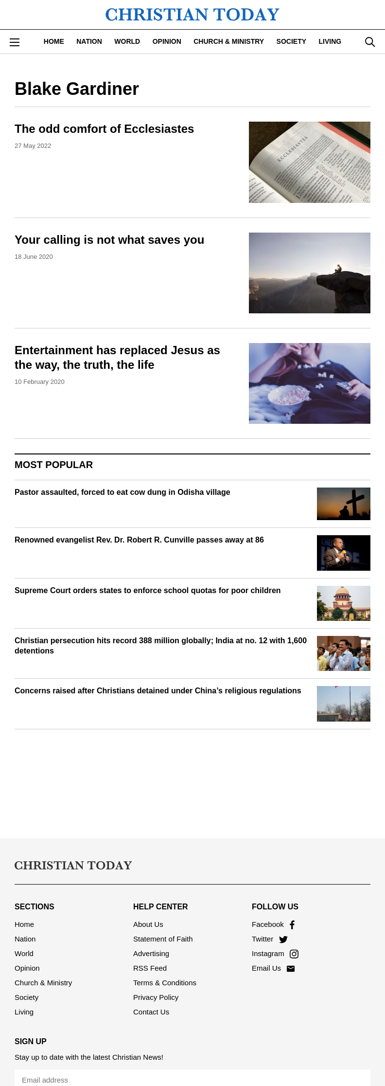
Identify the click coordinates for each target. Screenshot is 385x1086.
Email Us (273, 968)
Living (330, 41)
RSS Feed (150, 968)
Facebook (273, 924)
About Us (148, 924)
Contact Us (151, 1012)
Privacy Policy (155, 997)
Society (291, 41)
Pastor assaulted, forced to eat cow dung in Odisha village (122, 492)
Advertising (151, 953)
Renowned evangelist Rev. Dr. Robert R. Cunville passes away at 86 (139, 540)
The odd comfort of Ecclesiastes (104, 128)
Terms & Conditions (164, 982)
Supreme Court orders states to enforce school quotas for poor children (148, 590)
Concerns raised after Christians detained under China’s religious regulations (158, 691)
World (127, 41)
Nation (89, 41)
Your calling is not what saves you (109, 239)
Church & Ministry (228, 41)
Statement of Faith (163, 939)
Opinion (167, 41)
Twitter (270, 939)
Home (54, 41)
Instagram (275, 953)
